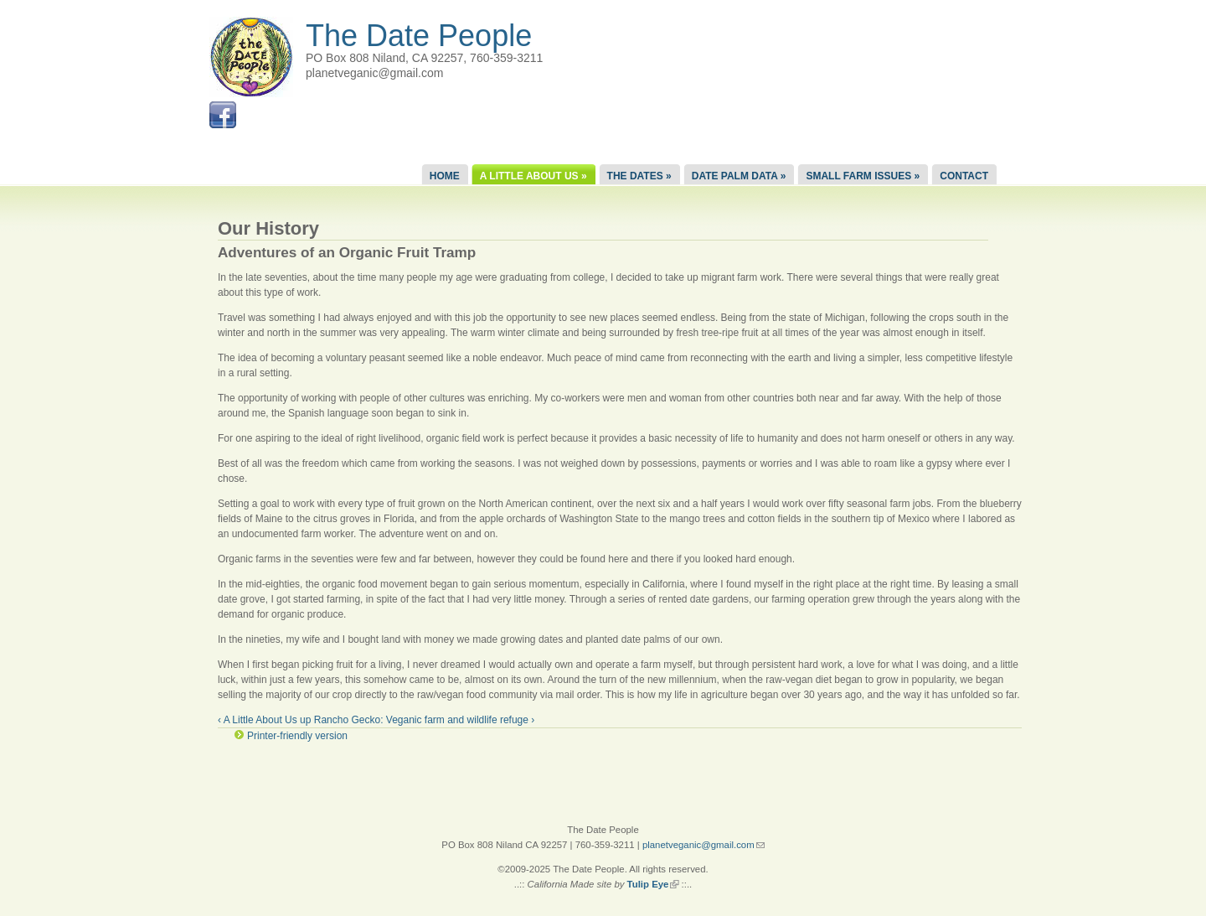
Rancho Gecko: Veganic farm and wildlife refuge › (424, 720)
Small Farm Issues (863, 176)
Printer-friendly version (297, 736)
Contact (964, 176)
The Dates (639, 176)
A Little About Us (533, 176)
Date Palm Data (739, 176)
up (305, 720)
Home (445, 176)
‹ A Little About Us (257, 720)
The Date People (419, 35)
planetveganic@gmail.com (703, 845)
